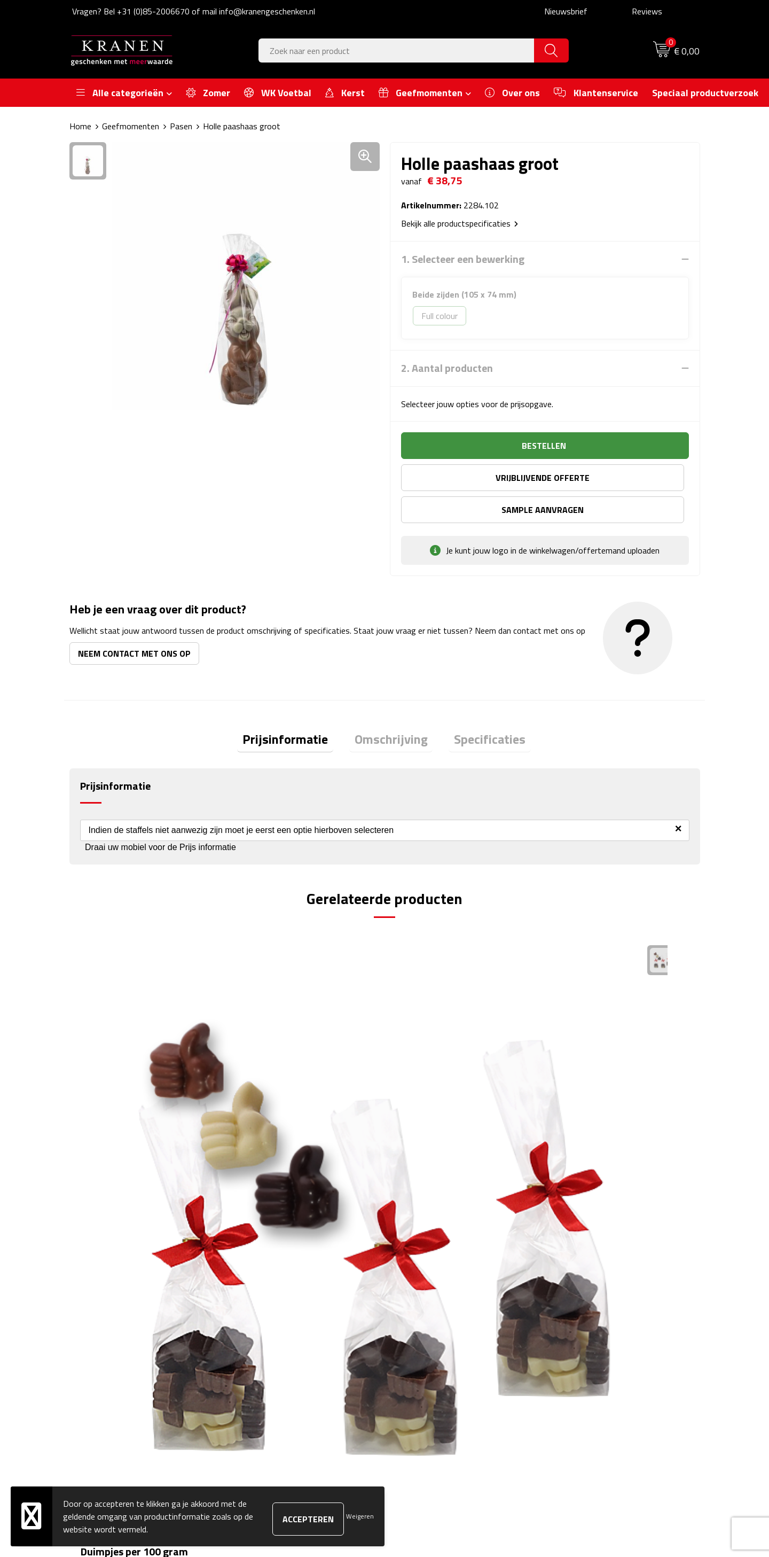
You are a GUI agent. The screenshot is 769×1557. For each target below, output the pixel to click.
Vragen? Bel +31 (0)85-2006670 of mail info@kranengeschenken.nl (193, 11)
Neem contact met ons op (134, 621)
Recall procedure (583, 1352)
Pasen (181, 126)
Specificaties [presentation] (479, 709)
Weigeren (360, 1516)
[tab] (296, 710)
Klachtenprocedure (587, 1304)
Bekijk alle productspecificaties (459, 223)
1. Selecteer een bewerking (462, 259)
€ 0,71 (579, 1107)
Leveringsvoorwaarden (594, 1320)
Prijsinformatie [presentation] (296, 709)
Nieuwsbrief (565, 11)
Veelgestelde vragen (277, 1304)
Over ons (257, 1271)
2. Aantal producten (447, 368)
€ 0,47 (422, 1091)
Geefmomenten (130, 126)
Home (80, 126)
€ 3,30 (264, 1107)
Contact (412, 1271)
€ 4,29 (107, 1091)
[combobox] (396, 50)
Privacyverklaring (584, 1336)
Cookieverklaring (582, 1288)
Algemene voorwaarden (596, 1271)
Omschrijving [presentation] (391, 709)
